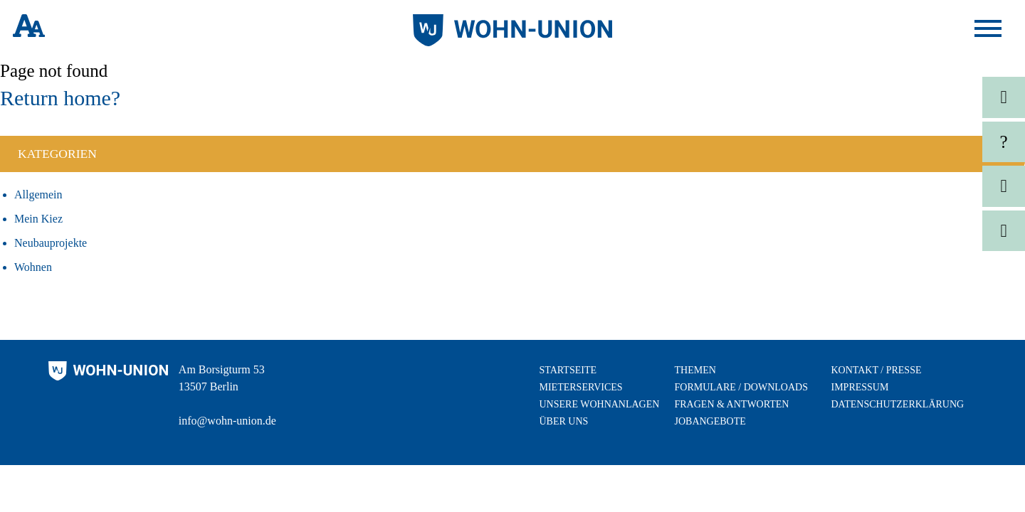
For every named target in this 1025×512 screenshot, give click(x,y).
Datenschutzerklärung (897, 404)
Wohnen (33, 267)
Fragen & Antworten (732, 404)
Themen (695, 370)
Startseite (568, 370)
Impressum (860, 387)
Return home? (60, 98)
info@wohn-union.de (227, 421)
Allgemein (38, 194)
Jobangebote (710, 421)
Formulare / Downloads (741, 387)
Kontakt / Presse (876, 370)
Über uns (564, 421)
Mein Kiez (38, 219)
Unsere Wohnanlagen (600, 404)
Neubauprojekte (50, 243)
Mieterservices (581, 387)
